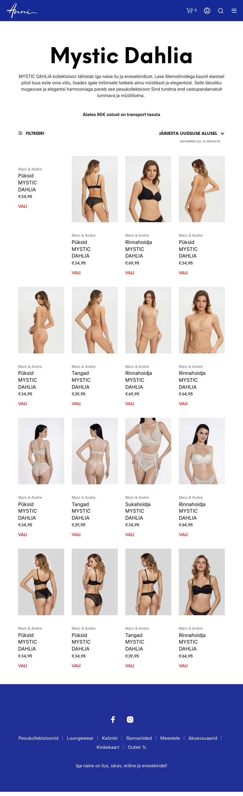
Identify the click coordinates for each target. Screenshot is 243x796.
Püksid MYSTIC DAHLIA (28, 183)
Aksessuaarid (202, 742)
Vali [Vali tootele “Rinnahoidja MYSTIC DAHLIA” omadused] (129, 274)
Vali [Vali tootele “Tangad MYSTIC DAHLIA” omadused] (76, 406)
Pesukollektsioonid (38, 742)
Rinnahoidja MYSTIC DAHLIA (139, 249)
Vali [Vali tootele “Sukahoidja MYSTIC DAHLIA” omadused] (129, 538)
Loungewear (80, 742)
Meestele (170, 742)
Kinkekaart (108, 751)
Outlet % (137, 751)
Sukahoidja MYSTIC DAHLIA (138, 513)
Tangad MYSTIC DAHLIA (82, 381)
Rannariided (139, 742)
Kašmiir (110, 742)
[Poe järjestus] (165, 134)
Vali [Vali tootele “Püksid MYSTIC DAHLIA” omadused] (22, 208)
